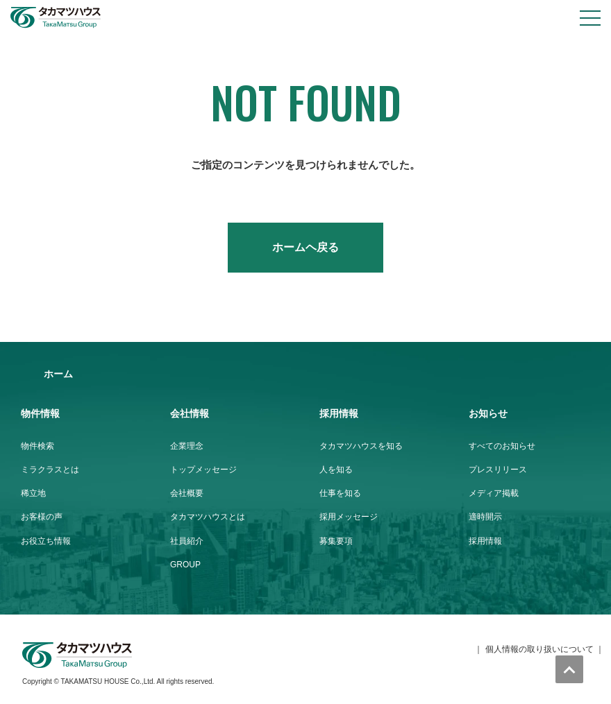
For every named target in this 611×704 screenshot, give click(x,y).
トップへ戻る (569, 669)
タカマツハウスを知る (361, 446)
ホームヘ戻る (305, 247)
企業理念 (186, 446)
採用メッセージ (348, 517)
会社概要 (186, 493)
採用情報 (338, 414)
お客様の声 (41, 517)
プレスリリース (498, 469)
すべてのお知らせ (502, 446)
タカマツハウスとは (207, 517)
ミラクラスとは (50, 469)
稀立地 (33, 493)
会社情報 (189, 414)
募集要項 (336, 541)
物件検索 (37, 446)
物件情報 (40, 414)
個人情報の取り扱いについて (539, 649)
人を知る (336, 469)
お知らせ (488, 414)
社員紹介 (186, 541)
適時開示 (485, 517)
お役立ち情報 (46, 541)
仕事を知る (340, 493)
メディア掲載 (494, 493)
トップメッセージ (203, 469)
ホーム (58, 374)
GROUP (185, 564)
